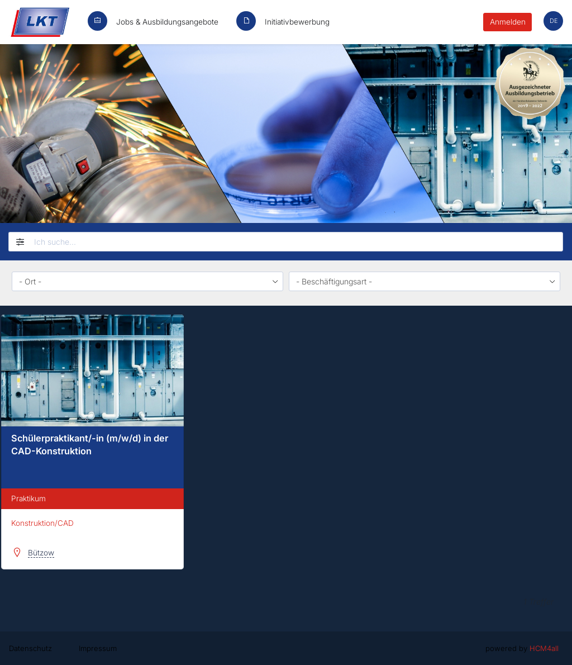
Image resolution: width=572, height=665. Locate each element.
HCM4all (544, 648)
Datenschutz (30, 648)
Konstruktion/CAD (42, 523)
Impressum (98, 648)
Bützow (41, 552)
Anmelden (508, 21)
